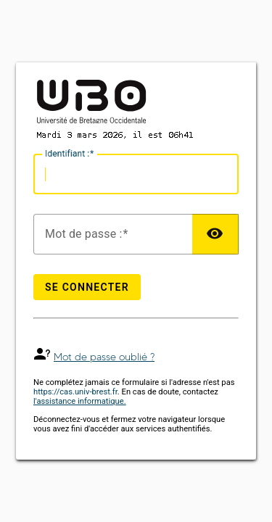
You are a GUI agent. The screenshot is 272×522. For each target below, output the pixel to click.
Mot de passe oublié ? (104, 357)
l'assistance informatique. (79, 401)
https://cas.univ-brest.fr (75, 392)
